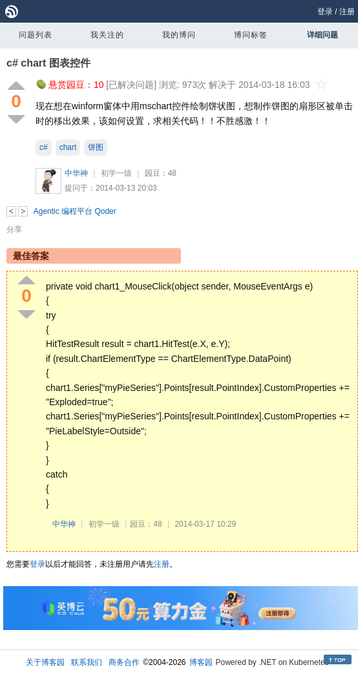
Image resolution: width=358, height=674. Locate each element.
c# (43, 147)
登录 (325, 11)
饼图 (95, 147)
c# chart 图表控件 (48, 63)
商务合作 (124, 662)
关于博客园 (45, 662)
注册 (347, 11)
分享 (14, 229)
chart (68, 147)
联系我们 (86, 662)
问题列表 (35, 34)
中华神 (76, 173)
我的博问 (179, 34)
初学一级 (116, 173)
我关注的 (107, 34)
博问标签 (251, 34)
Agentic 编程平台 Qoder (75, 211)
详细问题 (322, 34)
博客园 (201, 662)
